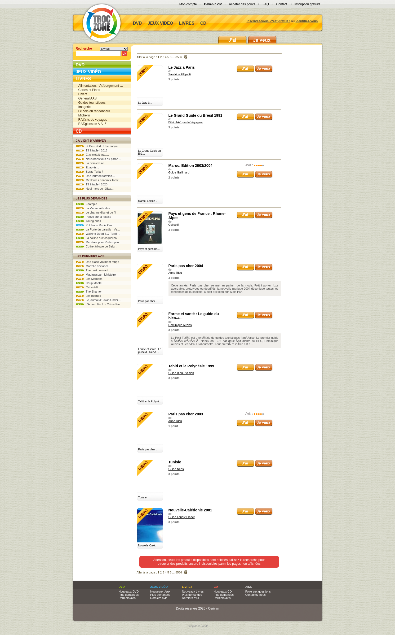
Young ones (88, 221)
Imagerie (84, 107)
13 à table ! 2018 (92, 150)
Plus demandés (129, 594)
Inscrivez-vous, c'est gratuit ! (268, 21)
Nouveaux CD (223, 591)
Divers (82, 94)
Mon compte (188, 4)
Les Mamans (89, 278)
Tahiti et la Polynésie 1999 (191, 366)
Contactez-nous (255, 594)
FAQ (266, 4)
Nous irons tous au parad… (98, 158)
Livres (186, 23)
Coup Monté (89, 283)
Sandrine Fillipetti (179, 74)
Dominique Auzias (180, 325)
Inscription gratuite (307, 4)
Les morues (88, 295)
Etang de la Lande (197, 626)
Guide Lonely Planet (181, 517)
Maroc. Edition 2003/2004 (190, 165)
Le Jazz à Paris (181, 67)
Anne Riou (175, 272)
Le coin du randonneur (94, 111)
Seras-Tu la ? (89, 171)
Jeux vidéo (160, 23)
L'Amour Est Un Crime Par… (99, 304)
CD (203, 23)
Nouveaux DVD (129, 591)
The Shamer (89, 291)
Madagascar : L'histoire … (98, 274)
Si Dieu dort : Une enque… (98, 146)
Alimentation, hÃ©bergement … (100, 86)
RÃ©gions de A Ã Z (92, 124)
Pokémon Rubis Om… (95, 225)
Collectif (173, 224)
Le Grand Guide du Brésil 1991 (195, 115)
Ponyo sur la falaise (93, 216)
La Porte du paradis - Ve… (98, 229)
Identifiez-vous (306, 21)
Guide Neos (176, 469)
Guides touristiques (92, 103)
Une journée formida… (95, 175)
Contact (281, 4)
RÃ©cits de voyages (92, 119)
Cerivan (213, 608)
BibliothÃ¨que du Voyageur (185, 122)
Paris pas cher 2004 (185, 266)
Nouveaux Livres (193, 591)
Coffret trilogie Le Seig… (97, 246)
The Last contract (92, 270)
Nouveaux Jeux (160, 591)
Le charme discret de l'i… (97, 212)
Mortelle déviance (92, 266)
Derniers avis (127, 597)
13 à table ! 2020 (92, 184)
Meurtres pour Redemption (98, 242)
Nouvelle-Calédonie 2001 (190, 510)
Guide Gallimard (178, 172)
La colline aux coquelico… (98, 238)
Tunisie (174, 462)
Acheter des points (242, 4)
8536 (178, 57)
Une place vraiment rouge (97, 261)
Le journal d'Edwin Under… (98, 300)
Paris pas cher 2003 (185, 414)
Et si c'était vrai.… (92, 154)
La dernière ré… (91, 163)
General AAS (87, 98)
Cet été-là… (88, 287)
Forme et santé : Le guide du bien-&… (193, 316)
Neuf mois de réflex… (95, 188)
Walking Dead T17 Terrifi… (98, 233)
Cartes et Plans (89, 90)
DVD (137, 23)
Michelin (84, 115)
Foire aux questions (258, 591)
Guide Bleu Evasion (181, 373)
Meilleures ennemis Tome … (99, 180)
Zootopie (86, 204)
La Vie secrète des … (95, 208)
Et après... (87, 167)
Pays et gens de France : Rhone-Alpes (197, 215)
